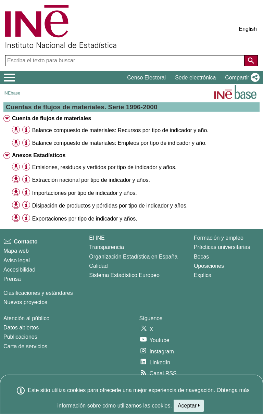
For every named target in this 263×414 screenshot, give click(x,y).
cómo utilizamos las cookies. (137, 406)
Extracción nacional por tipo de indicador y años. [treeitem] (91, 180)
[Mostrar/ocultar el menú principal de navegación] (9, 78)
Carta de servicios (25, 346)
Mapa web (16, 251)
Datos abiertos (21, 327)
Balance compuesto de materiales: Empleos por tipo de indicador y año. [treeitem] (119, 143)
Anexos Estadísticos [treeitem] (39, 155)
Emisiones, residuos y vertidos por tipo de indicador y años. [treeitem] (104, 167)
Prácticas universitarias (222, 247)
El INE (96, 238)
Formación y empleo (218, 238)
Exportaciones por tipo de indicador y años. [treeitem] (84, 219)
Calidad (98, 266)
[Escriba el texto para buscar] (125, 60)
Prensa (12, 279)
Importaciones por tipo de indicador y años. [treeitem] (84, 193)
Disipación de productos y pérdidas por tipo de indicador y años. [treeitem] (110, 206)
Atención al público (26, 318)
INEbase (11, 93)
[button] (241, 78)
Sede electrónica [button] (195, 77)
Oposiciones (209, 266)
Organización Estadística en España (133, 257)
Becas (201, 257)
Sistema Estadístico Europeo (124, 275)
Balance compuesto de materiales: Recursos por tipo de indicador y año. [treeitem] (120, 130)
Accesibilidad (19, 270)
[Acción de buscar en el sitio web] (251, 60)
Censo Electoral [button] (146, 77)
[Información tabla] (26, 130)
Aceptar (189, 405)
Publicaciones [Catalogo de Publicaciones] (20, 337)
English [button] (248, 29)
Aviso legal (16, 260)
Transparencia (106, 247)
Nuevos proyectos (25, 302)
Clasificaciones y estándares (38, 293)
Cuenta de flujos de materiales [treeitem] (51, 118)
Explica (203, 275)
